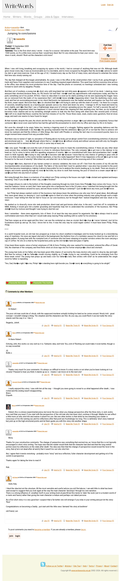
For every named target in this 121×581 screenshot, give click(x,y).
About (106, 566)
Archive (7, 27)
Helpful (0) (58, 325)
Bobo (14, 333)
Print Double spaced (108, 61)
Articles (68, 566)
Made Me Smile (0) (91, 325)
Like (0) (47, 325)
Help (85, 566)
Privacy (99, 566)
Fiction (14, 30)
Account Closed (16, 382)
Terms (91, 566)
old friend (15, 477)
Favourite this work (17, 283)
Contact (114, 566)
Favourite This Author (43, 283)
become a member (42, 529)
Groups (38, 16)
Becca (13, 405)
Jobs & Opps (52, 16)
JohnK (14, 302)
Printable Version (108, 59)
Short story (21, 30)
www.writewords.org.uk (81, 570)
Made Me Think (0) (73, 325)
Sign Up (110, 5)
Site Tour (77, 566)
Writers (17, 16)
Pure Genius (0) (108, 325)
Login (103, 5)
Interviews (68, 16)
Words (27, 16)
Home (6, 16)
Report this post (40, 302)
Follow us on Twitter (54, 566)
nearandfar (15, 27)
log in (83, 529)
